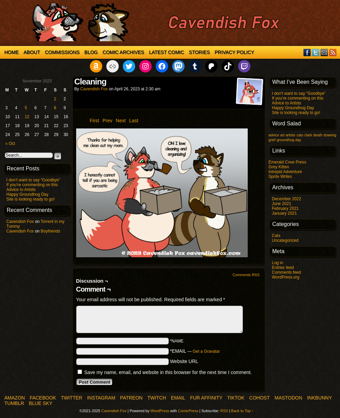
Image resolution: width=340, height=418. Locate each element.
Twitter (316, 52)
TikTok (235, 397)
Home (11, 52)
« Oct (10, 143)
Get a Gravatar (206, 351)
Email (324, 52)
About (32, 52)
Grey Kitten (279, 167)
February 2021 (285, 208)
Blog (91, 52)
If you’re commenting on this (32, 184)
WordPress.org (286, 277)
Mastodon (288, 397)
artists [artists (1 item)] (290, 135)
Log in (277, 262)
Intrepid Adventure (285, 171)
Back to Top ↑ (242, 411)
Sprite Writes (280, 176)
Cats (276, 235)
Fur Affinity (206, 397)
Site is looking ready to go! (31, 199)
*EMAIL (195, 351)
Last (133, 120)
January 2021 (284, 213)
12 (27, 116)
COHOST (259, 397)
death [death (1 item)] (318, 135)
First (94, 120)
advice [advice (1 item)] (274, 135)
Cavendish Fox (20, 221)
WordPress (160, 411)
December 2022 (286, 198)
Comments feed (286, 272)
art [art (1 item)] (282, 135)
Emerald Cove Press (287, 162)
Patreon (131, 397)
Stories (199, 52)
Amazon (14, 397)
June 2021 (281, 203)
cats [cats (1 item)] (299, 135)
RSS (333, 52)
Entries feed (283, 267)
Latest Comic (166, 52)
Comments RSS (246, 275)
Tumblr (14, 403)
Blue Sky (40, 403)
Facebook (307, 52)
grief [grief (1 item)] (272, 140)
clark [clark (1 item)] (308, 135)
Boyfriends (50, 231)
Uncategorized (285, 240)
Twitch (156, 397)
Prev (108, 120)
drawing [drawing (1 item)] (330, 135)
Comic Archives (123, 52)
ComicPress (188, 411)
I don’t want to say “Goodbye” (33, 180)
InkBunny (319, 397)
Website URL (184, 361)
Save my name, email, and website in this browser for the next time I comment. (168, 372)
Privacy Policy (234, 52)
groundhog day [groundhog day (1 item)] (289, 140)
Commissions (62, 52)
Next (121, 120)
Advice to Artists (21, 189)
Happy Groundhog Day (28, 194)
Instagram (101, 397)
